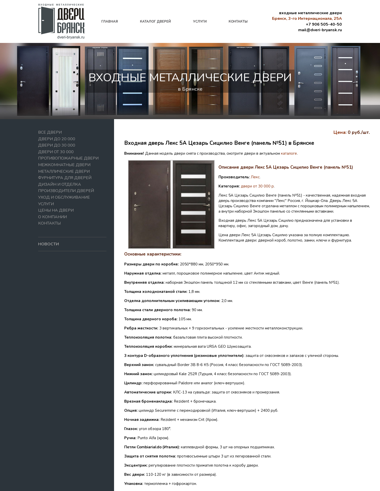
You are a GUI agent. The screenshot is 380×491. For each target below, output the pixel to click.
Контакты (49, 223)
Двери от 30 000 (56, 152)
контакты (238, 21)
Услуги (46, 204)
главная (109, 21)
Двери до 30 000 (56, 145)
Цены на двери (56, 210)
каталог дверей (155, 21)
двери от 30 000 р (257, 186)
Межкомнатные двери (64, 165)
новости (48, 244)
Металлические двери (64, 171)
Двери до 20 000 (56, 139)
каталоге (289, 153)
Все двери (50, 132)
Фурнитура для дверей (64, 178)
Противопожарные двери (68, 158)
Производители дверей (66, 191)
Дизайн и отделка (59, 184)
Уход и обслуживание (64, 197)
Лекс (255, 177)
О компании (52, 217)
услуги (200, 21)
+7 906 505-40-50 (324, 24)
